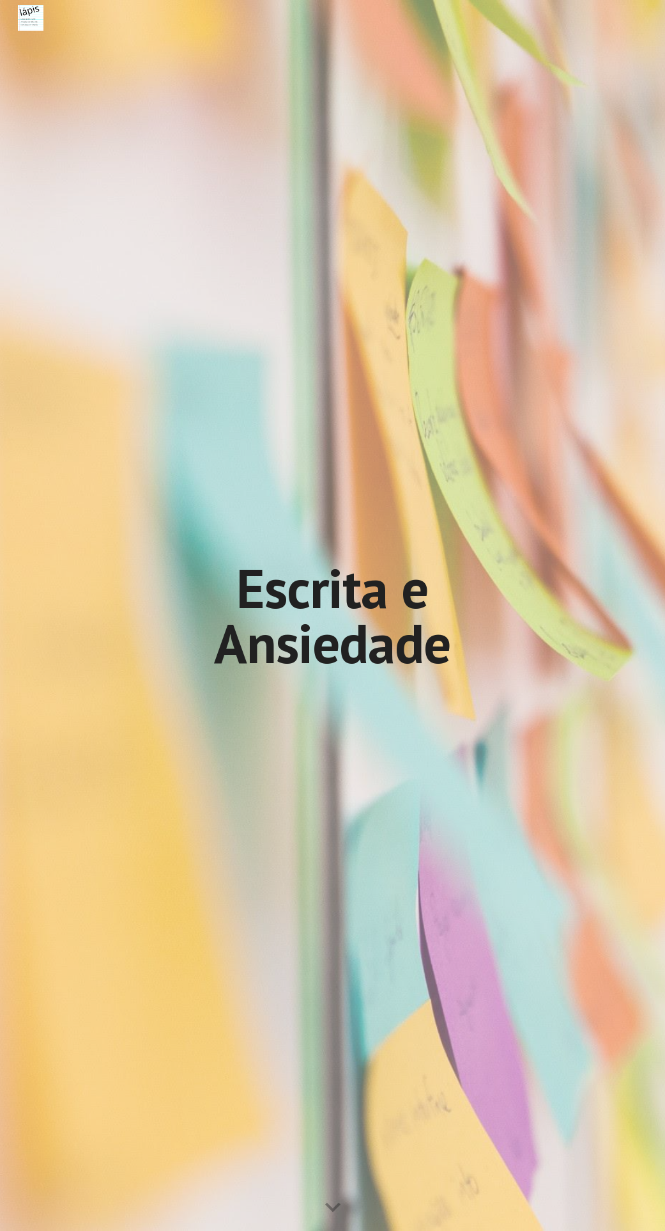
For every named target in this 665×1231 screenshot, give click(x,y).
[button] (332, 1208)
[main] (332, 615)
